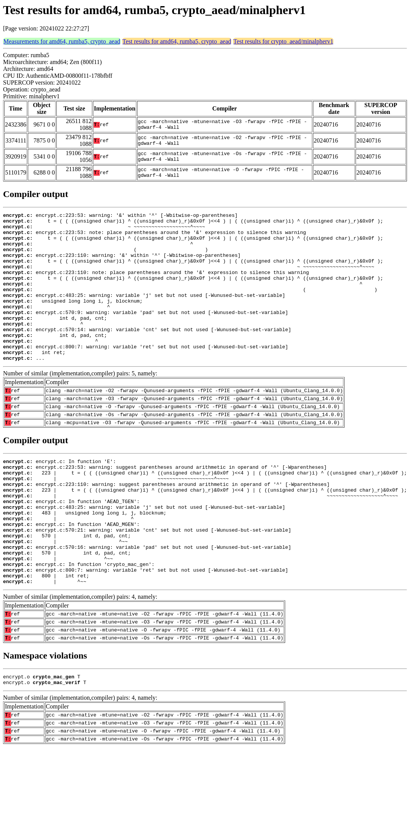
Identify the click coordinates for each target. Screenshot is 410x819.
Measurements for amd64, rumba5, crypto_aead (61, 41)
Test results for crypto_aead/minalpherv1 (283, 41)
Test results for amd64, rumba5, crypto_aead (177, 41)
